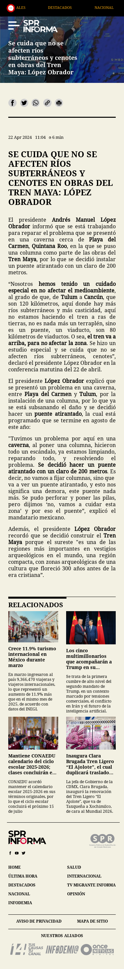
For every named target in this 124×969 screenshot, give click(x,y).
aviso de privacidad (39, 921)
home (14, 867)
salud (74, 867)
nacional (19, 894)
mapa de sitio (92, 921)
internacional (84, 876)
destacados (21, 885)
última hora (22, 876)
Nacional (113, 7)
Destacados (70, 7)
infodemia (20, 903)
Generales (24, 7)
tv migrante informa (91, 885)
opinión (76, 894)
